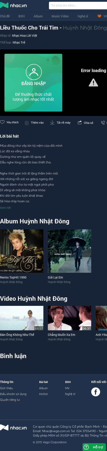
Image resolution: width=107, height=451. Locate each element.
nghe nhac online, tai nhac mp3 (13, 6)
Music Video (60, 16)
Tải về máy (60, 122)
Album (38, 16)
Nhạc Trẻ (19, 42)
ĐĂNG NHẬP (33, 83)
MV (67, 388)
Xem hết (5, 207)
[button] (93, 82)
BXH (21, 16)
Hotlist (43, 394)
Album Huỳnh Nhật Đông (34, 221)
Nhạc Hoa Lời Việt (24, 35)
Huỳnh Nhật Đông (85, 27)
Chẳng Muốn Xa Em (61, 335)
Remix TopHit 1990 (13, 277)
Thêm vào (34, 122)
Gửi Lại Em (55, 277)
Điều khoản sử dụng (13, 394)
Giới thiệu (6, 388)
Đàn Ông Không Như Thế (17, 335)
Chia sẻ (85, 123)
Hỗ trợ (98, 447)
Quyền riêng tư (10, 399)
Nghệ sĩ (83, 16)
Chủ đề (5, 16)
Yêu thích (9, 122)
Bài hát (43, 382)
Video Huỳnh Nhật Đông (33, 298)
